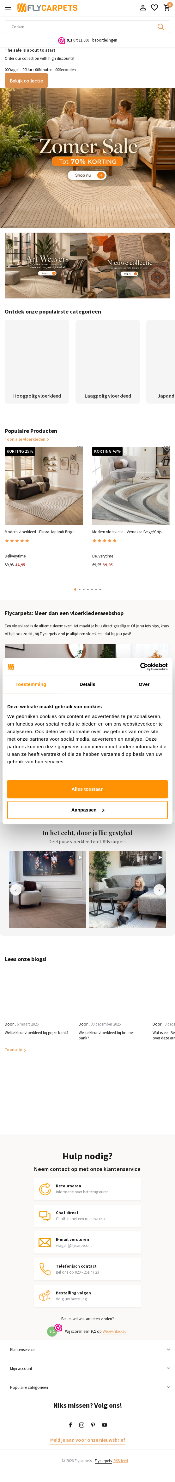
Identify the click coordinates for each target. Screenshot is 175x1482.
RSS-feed (120, 1460)
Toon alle (13, 1049)
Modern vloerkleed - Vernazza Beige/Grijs (126, 532)
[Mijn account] (143, 8)
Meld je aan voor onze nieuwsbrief (87, 1440)
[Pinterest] (93, 1425)
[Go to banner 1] (87, 158)
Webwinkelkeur (115, 1331)
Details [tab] (87, 684)
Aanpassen (87, 809)
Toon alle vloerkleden (27, 439)
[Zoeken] (87, 26)
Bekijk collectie (26, 80)
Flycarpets (103, 1460)
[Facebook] (70, 1425)
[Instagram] (81, 1425)
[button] (75, 589)
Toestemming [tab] (30, 684)
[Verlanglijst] (154, 8)
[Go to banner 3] (129, 266)
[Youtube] (104, 1425)
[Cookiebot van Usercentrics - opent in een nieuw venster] (140, 667)
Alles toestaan (87, 789)
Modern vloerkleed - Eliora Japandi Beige (39, 532)
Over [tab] (144, 684)
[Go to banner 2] (46, 266)
